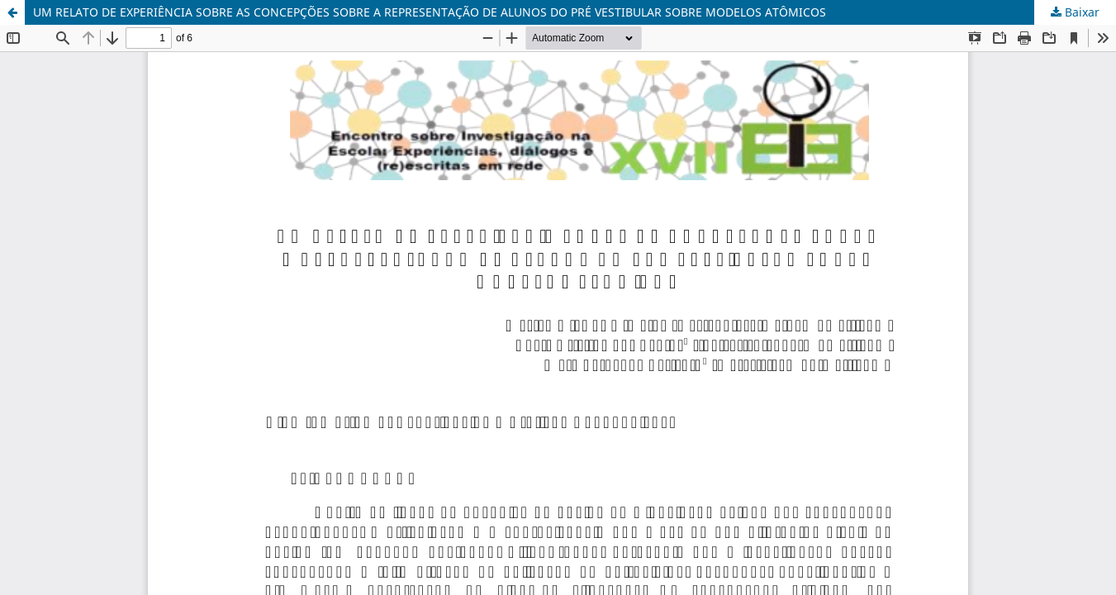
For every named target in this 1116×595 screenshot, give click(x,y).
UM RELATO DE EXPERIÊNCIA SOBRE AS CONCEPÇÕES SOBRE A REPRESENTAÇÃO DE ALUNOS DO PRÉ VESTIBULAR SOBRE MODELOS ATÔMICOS (429, 12)
